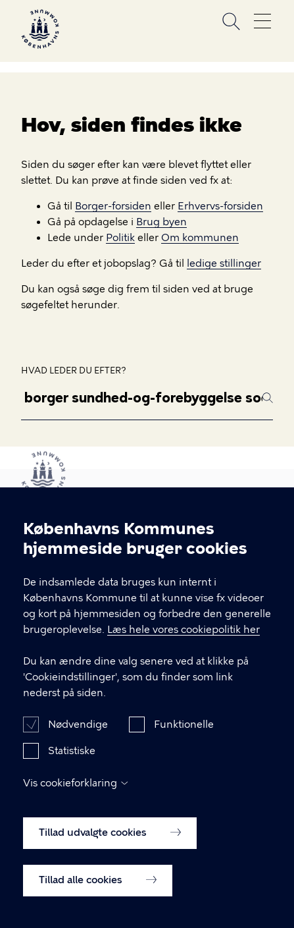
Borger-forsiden (113, 206)
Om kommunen (200, 238)
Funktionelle (184, 741)
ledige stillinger (224, 263)
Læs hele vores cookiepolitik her (183, 646)
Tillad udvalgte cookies (110, 849)
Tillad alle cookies (98, 896)
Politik (120, 238)
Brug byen (161, 222)
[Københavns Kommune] (40, 46)
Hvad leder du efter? (73, 370)
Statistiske (71, 767)
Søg (231, 21)
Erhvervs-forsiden (220, 206)
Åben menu (262, 21)
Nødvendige (78, 741)
